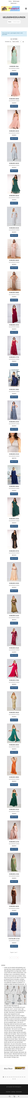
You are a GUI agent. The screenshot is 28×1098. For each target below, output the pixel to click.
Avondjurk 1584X (14, 66)
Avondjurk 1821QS (14, 131)
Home (10, 1)
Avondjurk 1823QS (14, 163)
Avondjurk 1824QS (14, 195)
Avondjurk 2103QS (14, 325)
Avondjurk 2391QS (14, 809)
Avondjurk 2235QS (14, 421)
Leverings (13, 1091)
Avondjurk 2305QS (14, 518)
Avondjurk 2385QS (14, 744)
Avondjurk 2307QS (14, 551)
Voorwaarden (19, 1091)
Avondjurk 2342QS (14, 615)
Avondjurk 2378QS (14, 680)
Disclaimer (8, 1091)
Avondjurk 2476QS (14, 874)
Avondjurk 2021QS (14, 228)
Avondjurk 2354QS (14, 648)
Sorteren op (8, 41)
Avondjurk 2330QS (14, 583)
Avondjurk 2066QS (14, 260)
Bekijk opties (14, 73)
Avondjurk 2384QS (14, 712)
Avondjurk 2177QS (14, 357)
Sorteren (14, 39)
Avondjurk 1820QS (14, 98)
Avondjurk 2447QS (14, 841)
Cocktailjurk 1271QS (14, 938)
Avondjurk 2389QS (14, 777)
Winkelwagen (16, 1)
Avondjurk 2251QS (14, 454)
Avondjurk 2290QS (14, 486)
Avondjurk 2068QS (14, 292)
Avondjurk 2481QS (14, 906)
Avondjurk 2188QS (14, 389)
